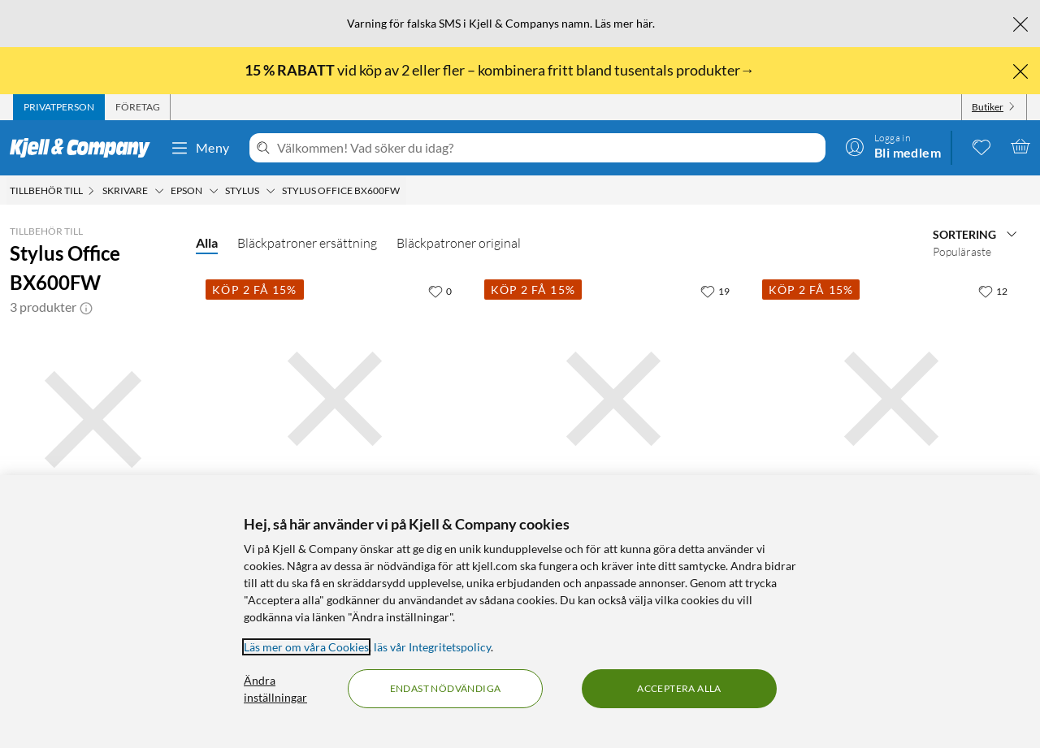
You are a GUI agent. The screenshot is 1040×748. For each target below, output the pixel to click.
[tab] (59, 107)
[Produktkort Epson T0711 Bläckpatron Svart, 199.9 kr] (335, 399)
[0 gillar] (440, 290)
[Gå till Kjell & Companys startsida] (85, 148)
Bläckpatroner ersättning (307, 243)
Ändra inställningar (275, 688)
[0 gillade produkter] (981, 146)
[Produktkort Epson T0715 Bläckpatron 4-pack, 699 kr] (613, 399)
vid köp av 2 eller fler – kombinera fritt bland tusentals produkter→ (501, 70)
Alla (207, 242)
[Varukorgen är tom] (1020, 146)
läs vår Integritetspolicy (432, 647)
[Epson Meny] (214, 191)
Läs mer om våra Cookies (306, 647)
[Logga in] (893, 146)
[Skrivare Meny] (159, 191)
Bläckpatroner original (458, 243)
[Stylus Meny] (270, 191)
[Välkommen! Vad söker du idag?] (548, 148)
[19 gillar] (715, 290)
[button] (86, 307)
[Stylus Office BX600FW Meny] (404, 191)
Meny (200, 148)
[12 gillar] (993, 290)
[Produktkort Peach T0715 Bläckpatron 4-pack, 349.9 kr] (891, 399)
